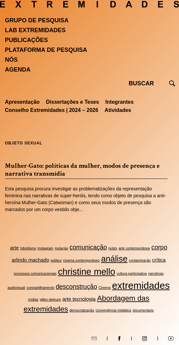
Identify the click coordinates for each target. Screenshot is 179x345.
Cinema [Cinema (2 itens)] (105, 288)
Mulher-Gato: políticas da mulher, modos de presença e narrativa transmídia (82, 170)
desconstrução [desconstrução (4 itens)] (76, 286)
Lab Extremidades (35, 30)
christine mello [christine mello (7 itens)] (86, 272)
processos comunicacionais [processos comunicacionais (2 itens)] (35, 273)
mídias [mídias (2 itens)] (33, 299)
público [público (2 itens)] (56, 260)
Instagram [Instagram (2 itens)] (45, 248)
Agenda (17, 69)
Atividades (118, 110)
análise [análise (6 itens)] (114, 258)
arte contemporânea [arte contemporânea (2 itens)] (134, 248)
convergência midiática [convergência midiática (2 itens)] (113, 310)
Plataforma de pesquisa (46, 50)
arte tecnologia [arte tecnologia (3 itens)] (78, 299)
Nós (11, 59)
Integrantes (119, 102)
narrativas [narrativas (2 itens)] (156, 273)
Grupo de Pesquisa (37, 20)
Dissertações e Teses (72, 102)
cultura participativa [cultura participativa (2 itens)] (132, 273)
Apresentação (22, 102)
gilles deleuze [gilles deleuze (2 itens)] (50, 299)
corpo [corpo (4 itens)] (159, 247)
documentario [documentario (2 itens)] (143, 310)
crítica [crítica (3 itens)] (159, 260)
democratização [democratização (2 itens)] (82, 310)
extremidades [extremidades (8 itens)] (141, 285)
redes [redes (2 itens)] (113, 248)
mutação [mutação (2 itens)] (61, 248)
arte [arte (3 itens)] (14, 247)
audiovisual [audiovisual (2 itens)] (16, 288)
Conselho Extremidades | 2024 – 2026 (51, 110)
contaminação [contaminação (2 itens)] (139, 260)
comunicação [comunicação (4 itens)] (88, 247)
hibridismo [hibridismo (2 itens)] (28, 248)
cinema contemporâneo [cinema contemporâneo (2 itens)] (81, 260)
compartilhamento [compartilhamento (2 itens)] (40, 288)
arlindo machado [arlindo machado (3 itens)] (30, 260)
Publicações (26, 40)
